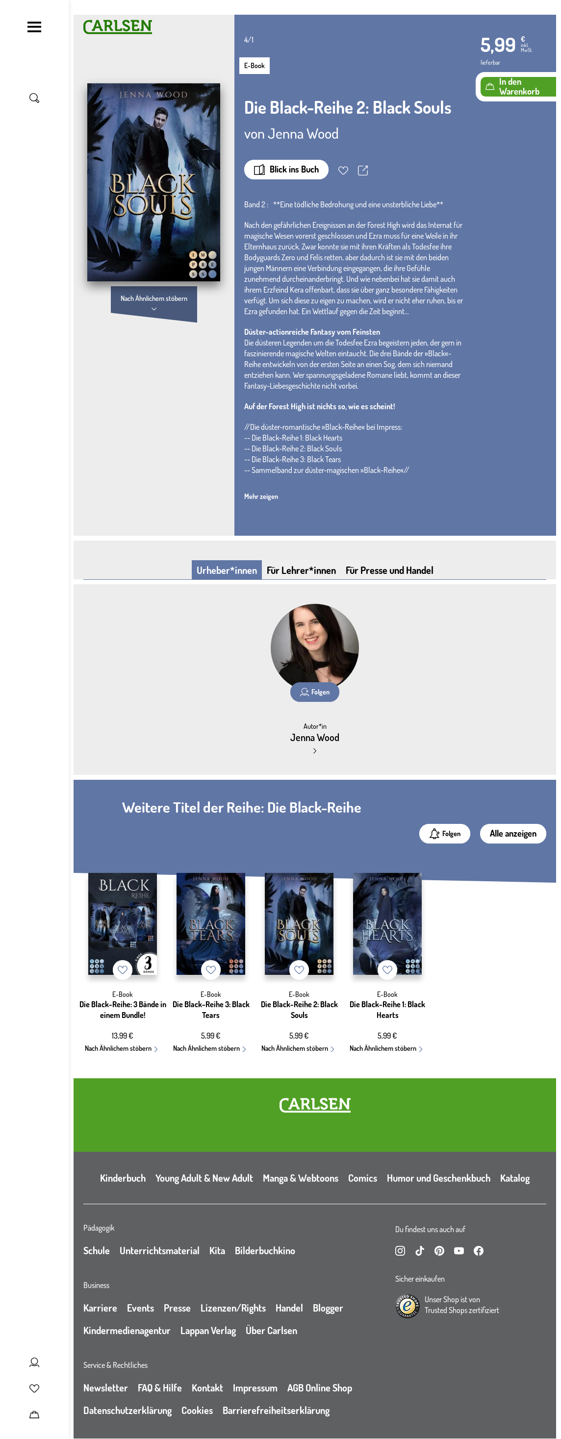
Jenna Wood (303, 132)
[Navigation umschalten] (34, 27)
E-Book (254, 65)
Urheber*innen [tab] (227, 570)
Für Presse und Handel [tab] (390, 570)
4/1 (249, 40)
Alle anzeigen (513, 833)
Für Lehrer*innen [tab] (301, 570)
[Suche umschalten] (34, 98)
